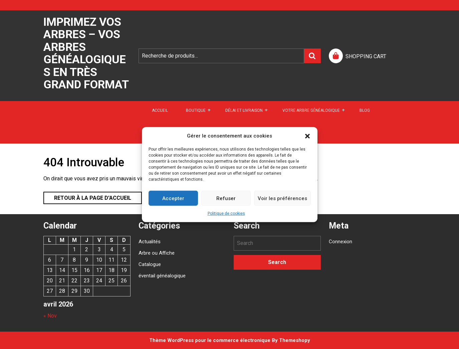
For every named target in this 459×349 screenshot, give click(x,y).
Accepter (173, 198)
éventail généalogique (162, 276)
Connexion (340, 242)
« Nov (50, 316)
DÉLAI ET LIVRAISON (244, 110)
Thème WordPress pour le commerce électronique (209, 340)
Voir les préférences (282, 198)
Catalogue (150, 264)
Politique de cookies (226, 213)
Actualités (150, 242)
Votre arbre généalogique (311, 110)
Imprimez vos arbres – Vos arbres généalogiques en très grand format (86, 53)
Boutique (196, 110)
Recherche (312, 56)
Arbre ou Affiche (157, 253)
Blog (365, 110)
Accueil (160, 110)
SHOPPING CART (366, 56)
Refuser (226, 198)
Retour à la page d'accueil (87, 196)
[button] (307, 136)
